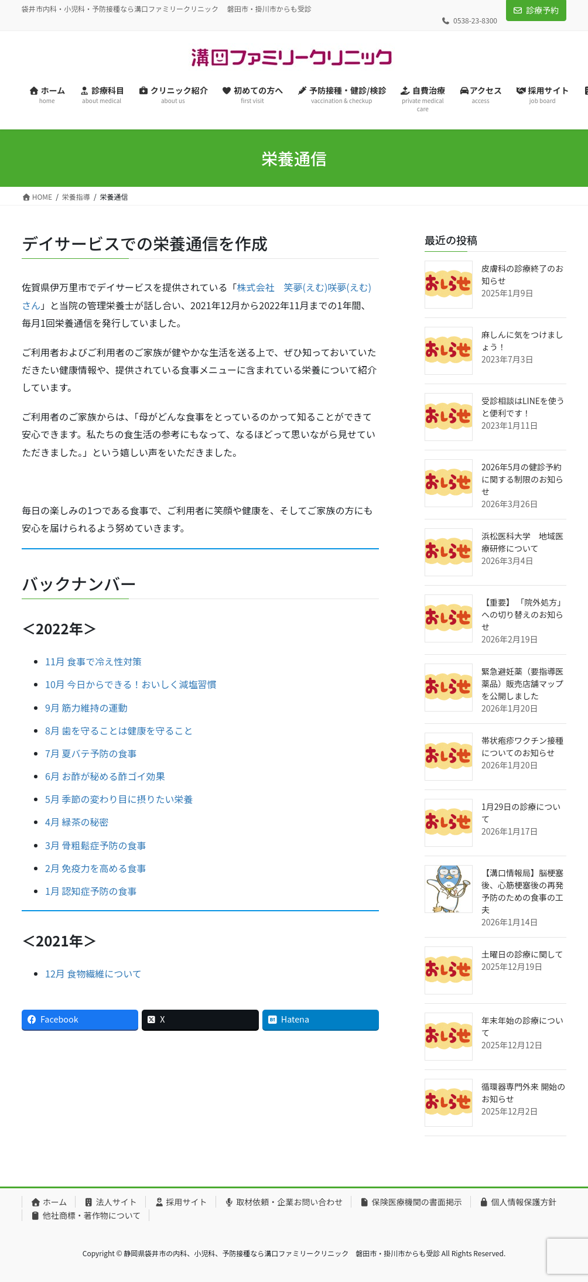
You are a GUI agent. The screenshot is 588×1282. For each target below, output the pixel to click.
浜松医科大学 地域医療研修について (522, 542)
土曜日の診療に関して (522, 954)
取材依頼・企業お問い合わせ (283, 1202)
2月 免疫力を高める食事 (95, 868)
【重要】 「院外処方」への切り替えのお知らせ (523, 614)
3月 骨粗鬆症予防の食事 (95, 845)
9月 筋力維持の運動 (86, 707)
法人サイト (110, 1202)
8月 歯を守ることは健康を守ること (119, 730)
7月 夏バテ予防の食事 (90, 753)
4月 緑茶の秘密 (76, 822)
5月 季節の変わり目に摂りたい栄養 (119, 799)
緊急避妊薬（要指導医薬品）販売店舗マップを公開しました (522, 683)
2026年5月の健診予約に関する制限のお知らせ (522, 479)
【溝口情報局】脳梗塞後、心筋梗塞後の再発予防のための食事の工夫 (522, 891)
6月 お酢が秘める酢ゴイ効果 (105, 776)
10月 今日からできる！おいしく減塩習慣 (131, 684)
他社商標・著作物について (85, 1215)
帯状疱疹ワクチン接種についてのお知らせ (522, 746)
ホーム (48, 1202)
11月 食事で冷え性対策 (93, 661)
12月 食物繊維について (93, 973)
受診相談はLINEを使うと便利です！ (523, 407)
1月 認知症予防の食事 (90, 891)
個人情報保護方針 (518, 1202)
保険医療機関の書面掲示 (411, 1202)
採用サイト (180, 1202)
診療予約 (542, 10)
